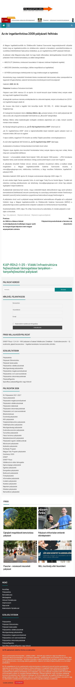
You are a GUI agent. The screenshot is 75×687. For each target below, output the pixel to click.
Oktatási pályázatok (10, 489)
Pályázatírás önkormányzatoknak (14, 376)
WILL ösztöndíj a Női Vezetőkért (52, 566)
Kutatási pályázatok (10, 484)
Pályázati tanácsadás (10, 363)
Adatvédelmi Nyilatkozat (10, 608)
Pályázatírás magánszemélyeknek (15, 371)
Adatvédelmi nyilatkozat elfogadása (25, 324)
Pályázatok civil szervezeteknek (14, 411)
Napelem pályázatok (10, 486)
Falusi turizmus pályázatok (12, 435)
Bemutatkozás (7, 595)
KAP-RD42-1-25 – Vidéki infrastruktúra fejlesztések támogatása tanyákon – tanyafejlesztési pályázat (30, 268)
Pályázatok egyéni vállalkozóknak (14, 441)
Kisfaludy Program (9, 449)
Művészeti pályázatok (10, 444)
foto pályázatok (11, 215)
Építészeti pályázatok (10, 473)
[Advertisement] (37, 247)
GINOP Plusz (7, 460)
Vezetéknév (16, 310)
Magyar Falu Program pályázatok (14, 452)
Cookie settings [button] (8, 683)
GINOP (5, 457)
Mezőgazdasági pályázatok (12, 427)
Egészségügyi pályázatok (12, 465)
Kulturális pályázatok (10, 446)
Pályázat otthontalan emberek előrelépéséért (19, 20)
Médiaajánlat (6, 597)
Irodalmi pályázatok (10, 481)
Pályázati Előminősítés (11, 360)
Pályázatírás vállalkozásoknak (13, 366)
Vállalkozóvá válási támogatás (13, 462)
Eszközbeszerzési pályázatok (13, 430)
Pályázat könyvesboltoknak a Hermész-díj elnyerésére (55, 221)
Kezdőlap (5, 589)
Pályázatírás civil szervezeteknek (14, 374)
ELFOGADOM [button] (19, 682)
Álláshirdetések (8, 414)
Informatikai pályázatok (11, 478)
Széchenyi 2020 (8, 454)
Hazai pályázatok (9, 398)
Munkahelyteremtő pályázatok (13, 438)
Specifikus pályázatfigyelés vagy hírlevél (17, 382)
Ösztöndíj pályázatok (10, 417)
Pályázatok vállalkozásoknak (13, 403)
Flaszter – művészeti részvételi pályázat (55, 20)
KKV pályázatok (8, 419)
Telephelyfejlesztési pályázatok (14, 422)
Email (14, 316)
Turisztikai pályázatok (10, 433)
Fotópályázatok (8, 476)
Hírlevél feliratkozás (9, 600)
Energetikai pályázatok (11, 470)
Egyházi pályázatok (9, 468)
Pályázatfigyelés (9, 379)
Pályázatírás (7, 358)
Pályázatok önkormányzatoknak (14, 409)
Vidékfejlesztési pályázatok (12, 425)
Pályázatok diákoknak (23, 215)
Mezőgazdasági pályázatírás (13, 368)
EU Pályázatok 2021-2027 (12, 395)
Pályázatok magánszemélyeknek (41, 215)
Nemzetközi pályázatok (11, 492)
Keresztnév (16, 303)
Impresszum (6, 603)
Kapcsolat (5, 605)
